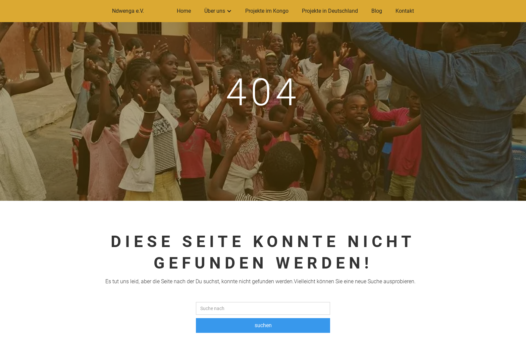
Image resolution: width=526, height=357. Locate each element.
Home (184, 11)
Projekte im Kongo (266, 11)
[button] (218, 11)
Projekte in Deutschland (330, 11)
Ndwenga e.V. (128, 11)
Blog (376, 11)
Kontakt (405, 11)
